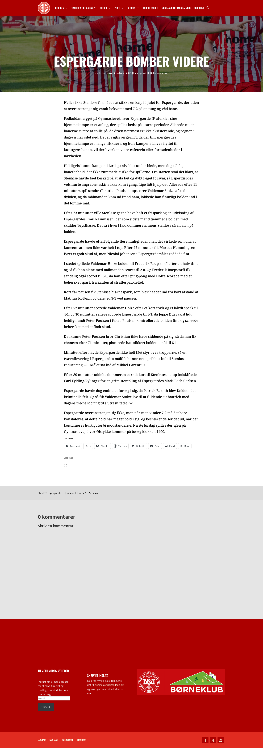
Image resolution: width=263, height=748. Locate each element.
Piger (117, 8)
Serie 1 (82, 493)
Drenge (103, 8)
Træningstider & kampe (83, 8)
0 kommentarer (160, 73)
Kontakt (53, 739)
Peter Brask (105, 73)
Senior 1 (71, 493)
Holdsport (67, 739)
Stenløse (94, 493)
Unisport (199, 8)
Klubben (59, 8)
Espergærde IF (141, 73)
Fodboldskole (150, 8)
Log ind (42, 739)
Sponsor (81, 739)
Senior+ (132, 8)
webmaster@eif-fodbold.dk (109, 685)
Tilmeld (45, 707)
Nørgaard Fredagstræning (176, 8)
